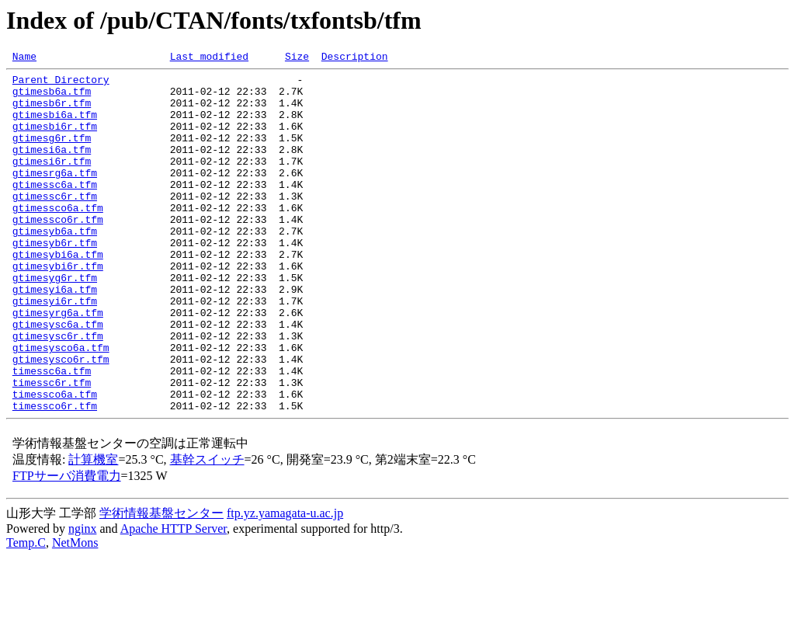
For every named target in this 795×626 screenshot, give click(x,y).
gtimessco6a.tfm (57, 238)
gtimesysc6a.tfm (57, 377)
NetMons (75, 612)
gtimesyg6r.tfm (54, 322)
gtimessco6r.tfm (57, 252)
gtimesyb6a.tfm (54, 266)
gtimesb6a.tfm (51, 98)
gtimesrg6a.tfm (54, 196)
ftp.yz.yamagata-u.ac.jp (285, 582)
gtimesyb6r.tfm (54, 280)
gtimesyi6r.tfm (54, 349)
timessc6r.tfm (51, 447)
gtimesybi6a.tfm (57, 294)
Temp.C (26, 612)
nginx (82, 598)
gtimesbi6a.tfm (54, 126)
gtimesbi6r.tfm (54, 140)
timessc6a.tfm (51, 433)
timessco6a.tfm (54, 461)
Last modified (209, 58)
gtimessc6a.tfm (54, 210)
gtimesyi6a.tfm (54, 336)
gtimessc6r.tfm (54, 224)
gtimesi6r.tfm (51, 182)
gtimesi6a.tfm (51, 168)
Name (24, 58)
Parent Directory (60, 84)
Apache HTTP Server (173, 598)
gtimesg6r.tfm (51, 154)
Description (354, 58)
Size (297, 58)
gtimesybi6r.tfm (57, 308)
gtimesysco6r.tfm (60, 419)
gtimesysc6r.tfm (57, 391)
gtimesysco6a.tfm (60, 405)
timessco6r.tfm (54, 475)
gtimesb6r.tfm (51, 112)
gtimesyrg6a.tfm (57, 363)
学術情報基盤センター (161, 582)
